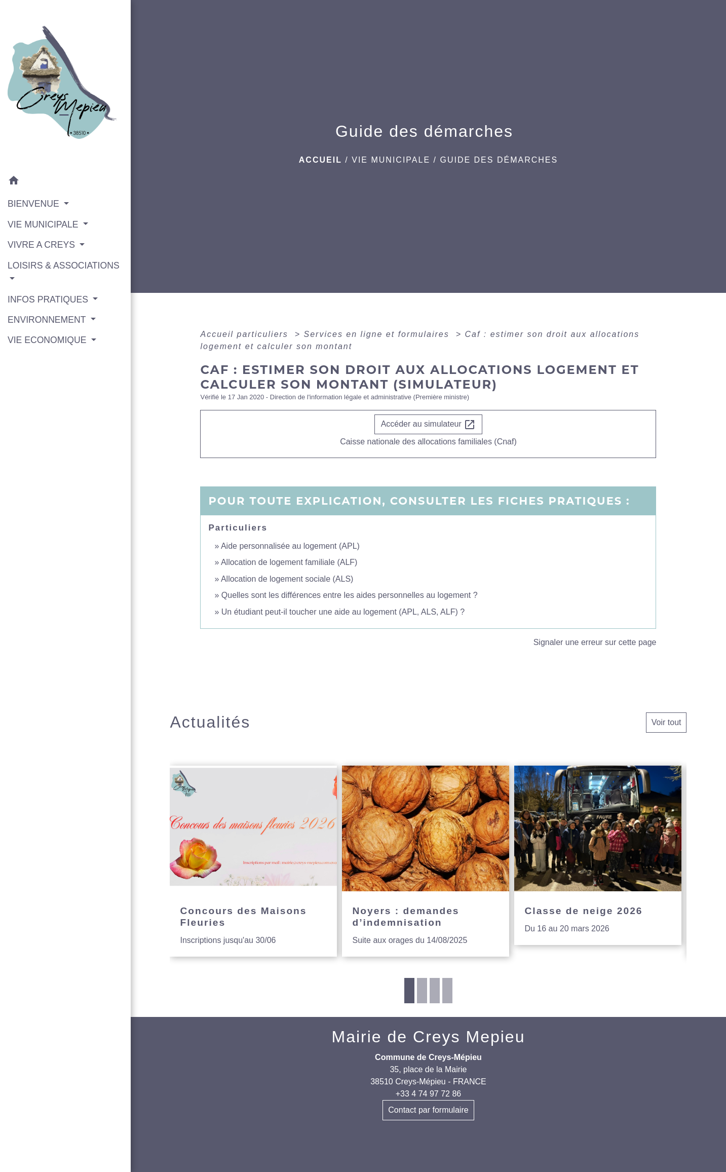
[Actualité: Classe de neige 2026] (597, 855)
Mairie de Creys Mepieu (428, 1037)
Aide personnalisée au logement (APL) (290, 546)
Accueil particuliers (245, 334)
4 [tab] (447, 990)
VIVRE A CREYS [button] (43, 245)
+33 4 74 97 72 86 (428, 1093)
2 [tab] (422, 990)
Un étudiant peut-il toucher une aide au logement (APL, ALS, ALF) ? (343, 612)
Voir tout (666, 722)
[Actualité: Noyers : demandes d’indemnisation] (425, 861)
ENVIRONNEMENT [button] (48, 320)
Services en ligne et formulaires (378, 334)
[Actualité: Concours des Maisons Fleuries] (253, 861)
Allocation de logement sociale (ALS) (287, 579)
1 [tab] (409, 990)
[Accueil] (65, 85)
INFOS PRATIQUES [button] (49, 299)
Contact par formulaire (428, 1110)
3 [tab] (435, 990)
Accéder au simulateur (428, 425)
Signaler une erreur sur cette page (595, 642)
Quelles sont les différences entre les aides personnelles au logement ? (349, 595)
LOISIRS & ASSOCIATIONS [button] (64, 265)
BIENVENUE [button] (35, 204)
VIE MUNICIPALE (391, 160)
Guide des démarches (499, 160)
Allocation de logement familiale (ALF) (289, 562)
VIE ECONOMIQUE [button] (48, 340)
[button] (65, 182)
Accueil (320, 160)
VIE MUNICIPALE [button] (44, 224)
